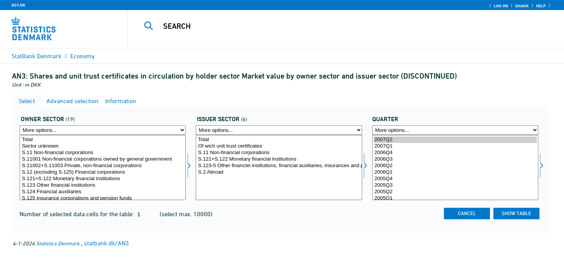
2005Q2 (455, 192)
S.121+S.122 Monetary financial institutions (102, 179)
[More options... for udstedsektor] (279, 130)
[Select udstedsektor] (279, 167)
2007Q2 (455, 139)
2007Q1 (455, 146)
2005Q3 (455, 185)
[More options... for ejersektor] (103, 130)
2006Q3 (455, 159)
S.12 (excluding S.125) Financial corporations (102, 172)
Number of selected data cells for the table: (77, 213)
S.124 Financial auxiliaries (102, 192)
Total (102, 139)
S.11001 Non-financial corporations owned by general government (102, 159)
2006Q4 (455, 153)
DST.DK (18, 5)
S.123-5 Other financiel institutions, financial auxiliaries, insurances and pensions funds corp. (278, 166)
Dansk (522, 5)
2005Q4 (455, 179)
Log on (501, 5)
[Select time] (455, 167)
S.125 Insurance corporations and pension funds (102, 198)
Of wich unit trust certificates (278, 146)
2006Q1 (455, 172)
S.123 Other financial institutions (102, 185)
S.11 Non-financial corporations (102, 153)
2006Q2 (455, 166)
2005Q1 (455, 198)
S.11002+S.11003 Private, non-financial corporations (102, 166)
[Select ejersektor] (103, 167)
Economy (82, 56)
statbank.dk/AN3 (106, 243)
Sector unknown (102, 146)
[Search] (332, 26)
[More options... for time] (455, 130)
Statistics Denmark (57, 243)
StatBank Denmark (36, 56)
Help (541, 5)
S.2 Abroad (278, 172)
